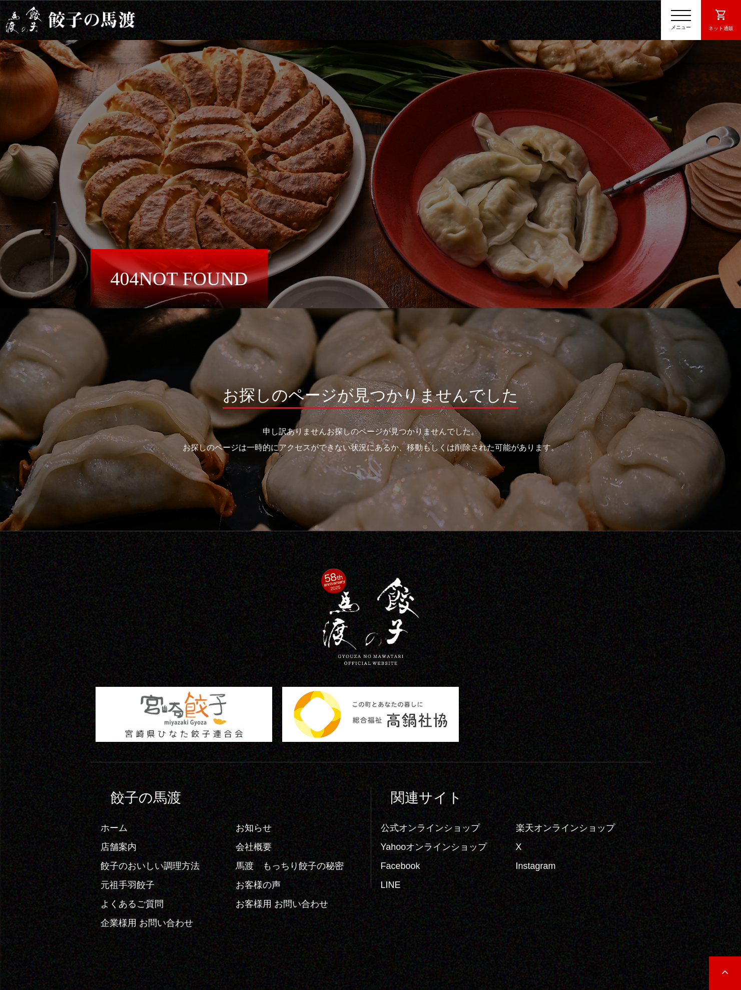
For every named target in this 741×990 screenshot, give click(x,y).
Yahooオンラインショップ (434, 847)
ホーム (114, 828)
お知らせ (254, 828)
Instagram (536, 866)
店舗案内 (119, 847)
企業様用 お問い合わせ (147, 923)
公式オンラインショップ (430, 828)
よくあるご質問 (132, 904)
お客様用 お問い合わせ (282, 904)
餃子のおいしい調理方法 (150, 866)
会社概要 (254, 847)
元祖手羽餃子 (128, 885)
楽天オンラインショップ (565, 828)
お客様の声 (258, 885)
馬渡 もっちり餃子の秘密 (290, 866)
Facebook (400, 866)
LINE (391, 885)
